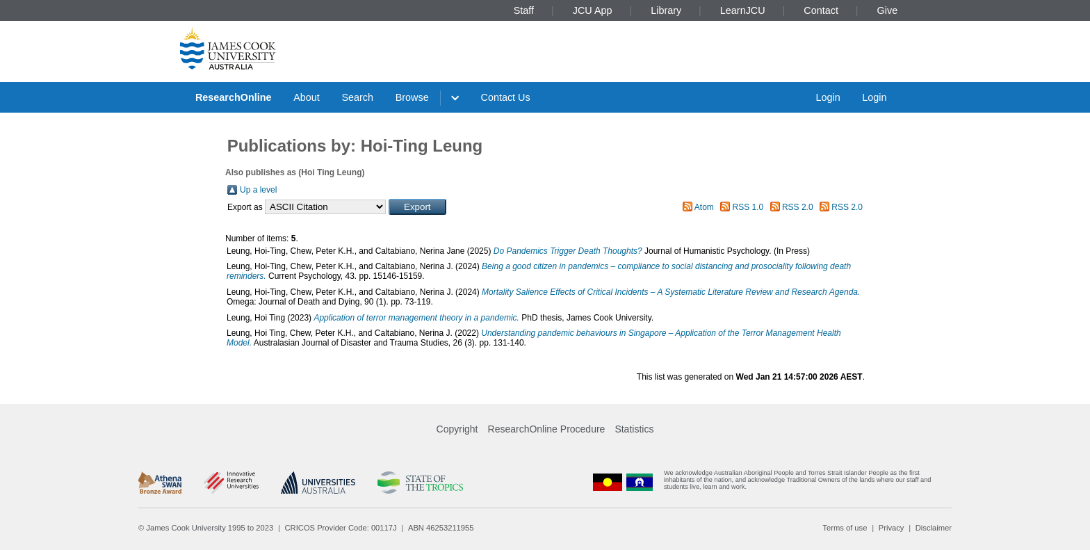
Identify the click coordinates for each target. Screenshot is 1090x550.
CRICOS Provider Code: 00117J (341, 528)
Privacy (891, 528)
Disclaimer (934, 528)
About (306, 97)
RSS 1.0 (748, 207)
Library (666, 10)
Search (357, 97)
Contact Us (505, 97)
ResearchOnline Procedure (546, 429)
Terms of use (844, 528)
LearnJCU (742, 10)
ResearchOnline (233, 97)
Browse (412, 97)
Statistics (634, 429)
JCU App (592, 10)
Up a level (258, 190)
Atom (704, 207)
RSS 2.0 (797, 207)
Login (827, 97)
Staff (524, 10)
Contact (821, 10)
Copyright (457, 429)
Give (887, 10)
